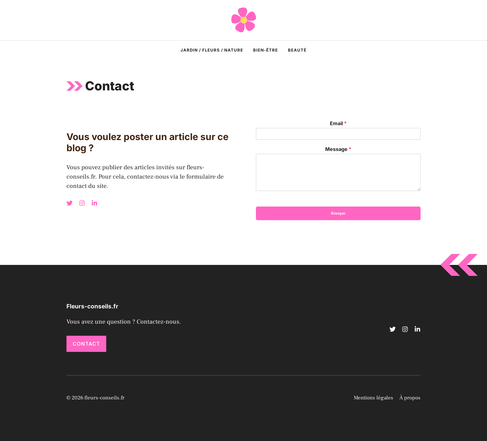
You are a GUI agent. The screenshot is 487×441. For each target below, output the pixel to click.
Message (338, 149)
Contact (86, 344)
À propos (410, 397)
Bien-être (265, 50)
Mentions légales (373, 397)
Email (338, 123)
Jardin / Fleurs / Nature (211, 50)
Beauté (297, 50)
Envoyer (338, 213)
